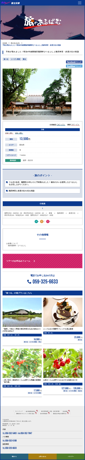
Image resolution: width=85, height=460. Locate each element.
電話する (14, 456)
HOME (5, 43)
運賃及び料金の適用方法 (59, 413)
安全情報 (65, 411)
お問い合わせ (42, 456)
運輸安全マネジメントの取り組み (25, 413)
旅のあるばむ (15, 43)
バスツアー (71, 456)
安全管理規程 (43, 413)
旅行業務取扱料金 (31, 411)
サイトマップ (19, 411)
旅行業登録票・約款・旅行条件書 (50, 411)
